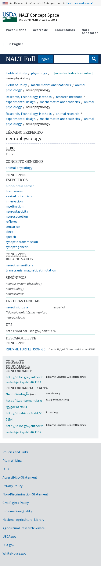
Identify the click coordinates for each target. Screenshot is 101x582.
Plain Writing (12, 460)
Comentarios (65, 30)
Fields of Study (16, 73)
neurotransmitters (19, 265)
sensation (13, 226)
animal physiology (19, 168)
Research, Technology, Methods (29, 97)
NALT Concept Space (39, 15)
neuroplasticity (17, 211)
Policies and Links (15, 452)
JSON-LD (39, 349)
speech (11, 237)
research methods (69, 97)
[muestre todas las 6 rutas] (73, 73)
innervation (14, 201)
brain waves (14, 191)
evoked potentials (19, 196)
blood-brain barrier (20, 186)
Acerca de (40, 30)
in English (16, 44)
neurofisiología (17, 307)
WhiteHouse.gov (14, 553)
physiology (39, 73)
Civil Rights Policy (16, 503)
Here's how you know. (78, 3)
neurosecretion (17, 216)
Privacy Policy (12, 486)
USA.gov (8, 545)
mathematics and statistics (51, 85)
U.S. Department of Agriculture (38, 19)
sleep (10, 231)
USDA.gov (9, 536)
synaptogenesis (17, 247)
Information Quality (17, 511)
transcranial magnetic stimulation (31, 270)
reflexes (11, 221)
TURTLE (25, 349)
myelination (15, 206)
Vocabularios (16, 30)
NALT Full (20, 59)
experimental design (21, 102)
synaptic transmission (22, 242)
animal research (67, 113)
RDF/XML (12, 349)
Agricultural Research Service (24, 528)
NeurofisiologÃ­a (17, 394)
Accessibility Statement (20, 477)
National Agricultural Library (23, 519)
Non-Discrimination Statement (25, 494)
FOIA (6, 469)
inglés (43, 58)
